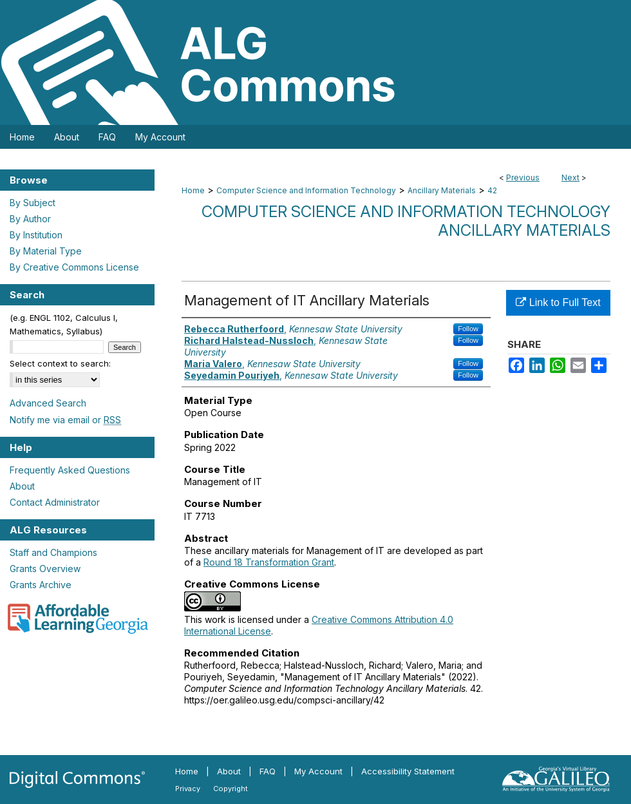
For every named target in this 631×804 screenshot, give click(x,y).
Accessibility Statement (408, 771)
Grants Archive (40, 584)
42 (492, 190)
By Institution (36, 234)
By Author (30, 218)
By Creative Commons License (74, 267)
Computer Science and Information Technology (306, 190)
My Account (318, 771)
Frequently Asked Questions (70, 469)
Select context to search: (60, 363)
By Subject (32, 202)
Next (570, 177)
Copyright (230, 788)
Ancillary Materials (442, 190)
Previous (523, 177)
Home (193, 190)
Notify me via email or (65, 419)
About (22, 486)
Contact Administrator (55, 502)
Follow (468, 328)
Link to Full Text (558, 302)
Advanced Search (48, 402)
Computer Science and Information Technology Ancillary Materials (406, 221)
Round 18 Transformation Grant (268, 562)
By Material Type (46, 250)
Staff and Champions (53, 552)
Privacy (187, 788)
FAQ (267, 771)
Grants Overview (45, 568)
